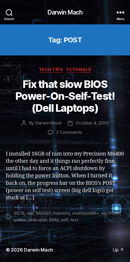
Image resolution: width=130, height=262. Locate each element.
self (64, 220)
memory (61, 213)
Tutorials (78, 69)
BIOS (19, 213)
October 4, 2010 (92, 123)
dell (30, 213)
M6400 (43, 213)
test (74, 220)
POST (114, 213)
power (20, 220)
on (103, 213)
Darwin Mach (65, 12)
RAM (53, 220)
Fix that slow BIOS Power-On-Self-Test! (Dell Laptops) (65, 96)
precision (37, 220)
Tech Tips (51, 69)
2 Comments (69, 132)
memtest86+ (85, 213)
